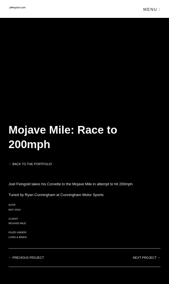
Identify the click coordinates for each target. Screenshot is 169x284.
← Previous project (26, 257)
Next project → (146, 257)
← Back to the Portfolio (30, 164)
